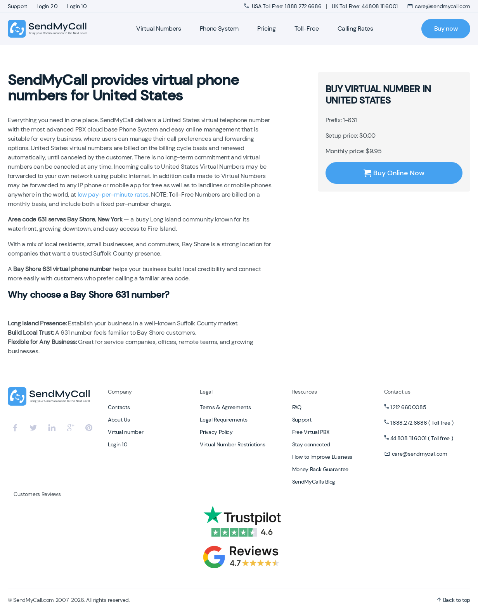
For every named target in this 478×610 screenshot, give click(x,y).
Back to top (453, 599)
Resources (304, 391)
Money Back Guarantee (320, 469)
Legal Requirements (223, 419)
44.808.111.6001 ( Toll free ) (421, 438)
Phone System (219, 28)
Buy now (446, 28)
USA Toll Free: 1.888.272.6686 (283, 6)
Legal (206, 391)
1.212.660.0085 (408, 407)
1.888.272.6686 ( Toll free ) (422, 422)
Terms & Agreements (225, 407)
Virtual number (126, 432)
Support (17, 6)
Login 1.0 (77, 6)
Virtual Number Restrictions (232, 444)
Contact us (397, 391)
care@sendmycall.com (438, 6)
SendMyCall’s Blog (314, 481)
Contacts (119, 407)
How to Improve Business (322, 456)
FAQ (296, 407)
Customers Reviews (37, 494)
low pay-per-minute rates (113, 194)
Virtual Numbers (158, 28)
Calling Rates (355, 28)
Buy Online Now (394, 173)
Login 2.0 (47, 6)
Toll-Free (306, 28)
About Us (119, 419)
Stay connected (311, 444)
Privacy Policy (216, 432)
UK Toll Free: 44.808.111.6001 (365, 6)
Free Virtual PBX (310, 432)
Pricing (266, 28)
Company (120, 391)
